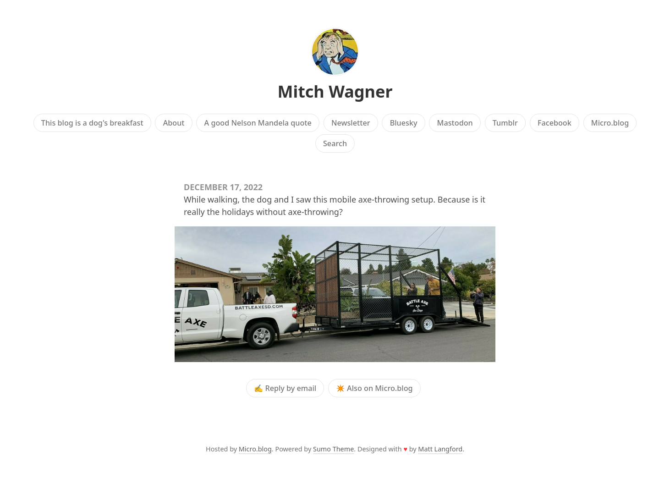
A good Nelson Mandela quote (258, 123)
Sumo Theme (333, 449)
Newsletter (350, 123)
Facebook (554, 123)
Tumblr (505, 123)
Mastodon (455, 123)
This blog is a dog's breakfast (92, 123)
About (174, 123)
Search (335, 143)
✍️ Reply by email (285, 388)
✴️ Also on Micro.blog (374, 388)
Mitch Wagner (334, 91)
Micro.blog (610, 123)
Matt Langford (440, 449)
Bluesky (403, 123)
